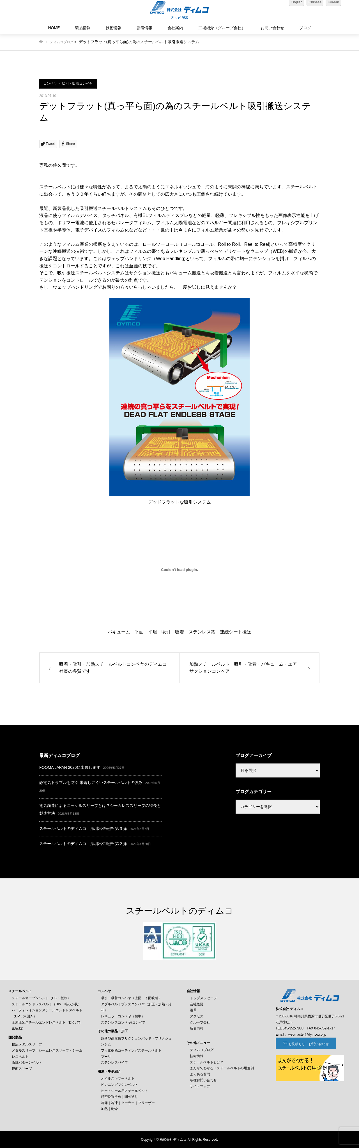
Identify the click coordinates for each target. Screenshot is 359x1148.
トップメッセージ (203, 998)
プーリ (106, 1057)
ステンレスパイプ (114, 1062)
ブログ (305, 28)
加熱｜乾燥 (109, 1109)
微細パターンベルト (27, 1062)
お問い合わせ (272, 28)
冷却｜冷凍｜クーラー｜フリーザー (128, 1103)
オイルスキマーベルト (118, 1078)
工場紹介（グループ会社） (221, 28)
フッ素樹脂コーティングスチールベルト (131, 1050)
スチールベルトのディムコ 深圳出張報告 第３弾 (83, 828)
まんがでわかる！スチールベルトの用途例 (222, 1068)
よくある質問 (200, 1074)
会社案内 (175, 28)
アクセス (196, 1016)
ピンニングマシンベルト (119, 1085)
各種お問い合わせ (203, 1080)
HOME (54, 28)
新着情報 (144, 28)
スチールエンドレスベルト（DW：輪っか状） (46, 1004)
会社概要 (196, 1004)
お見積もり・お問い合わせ (306, 1044)
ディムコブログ (61, 42)
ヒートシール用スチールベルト (124, 1091)
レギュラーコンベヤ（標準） (123, 1016)
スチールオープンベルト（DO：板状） (41, 998)
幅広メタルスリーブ (27, 1044)
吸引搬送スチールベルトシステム (113, 208)
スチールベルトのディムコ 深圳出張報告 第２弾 (83, 843)
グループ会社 (200, 1022)
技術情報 (113, 28)
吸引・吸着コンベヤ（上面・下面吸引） (131, 998)
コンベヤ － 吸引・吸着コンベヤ (68, 83)
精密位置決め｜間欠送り (119, 1097)
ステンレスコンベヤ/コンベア (123, 1022)
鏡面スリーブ (22, 1069)
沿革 (193, 1010)
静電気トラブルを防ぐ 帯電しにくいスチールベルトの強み (90, 782)
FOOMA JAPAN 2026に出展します (69, 767)
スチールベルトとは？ (207, 1062)
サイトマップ (200, 1086)
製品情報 (83, 28)
